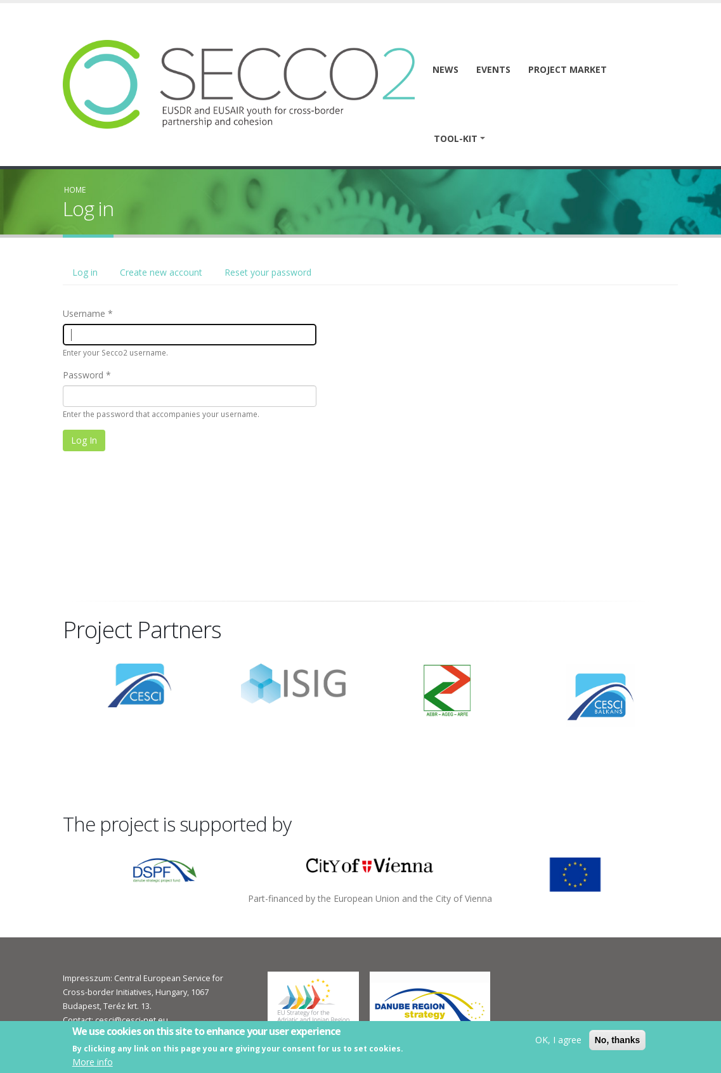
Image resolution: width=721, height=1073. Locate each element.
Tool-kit (455, 138)
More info (92, 1063)
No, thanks (617, 1041)
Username (84, 313)
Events (493, 69)
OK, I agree (558, 1040)
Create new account (161, 272)
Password (83, 375)
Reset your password (267, 272)
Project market (567, 69)
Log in (89, 275)
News (445, 69)
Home (75, 189)
